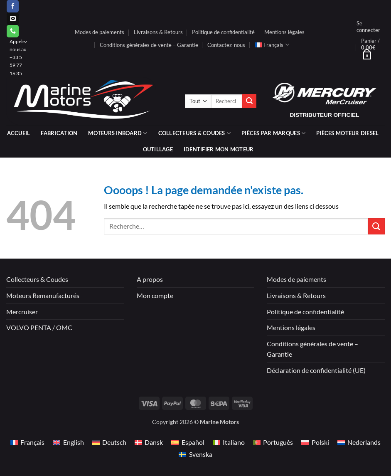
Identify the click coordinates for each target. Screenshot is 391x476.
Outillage (158, 149)
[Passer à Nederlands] (359, 442)
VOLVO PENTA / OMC (39, 327)
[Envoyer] (249, 101)
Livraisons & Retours (158, 32)
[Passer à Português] (273, 442)
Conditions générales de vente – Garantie (149, 45)
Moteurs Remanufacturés (42, 295)
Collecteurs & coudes (194, 133)
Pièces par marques (273, 133)
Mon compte (155, 295)
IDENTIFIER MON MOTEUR (218, 149)
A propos (150, 279)
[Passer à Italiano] (229, 442)
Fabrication (59, 133)
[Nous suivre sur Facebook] (13, 6)
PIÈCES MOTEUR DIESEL (347, 133)
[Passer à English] (68, 442)
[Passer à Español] (187, 442)
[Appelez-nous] (13, 31)
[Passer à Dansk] (148, 442)
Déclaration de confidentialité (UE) (316, 370)
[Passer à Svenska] (195, 454)
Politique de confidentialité (223, 32)
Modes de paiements (99, 32)
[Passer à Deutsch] (109, 442)
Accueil (18, 133)
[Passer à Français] (27, 442)
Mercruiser (22, 312)
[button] (368, 26)
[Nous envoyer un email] (13, 18)
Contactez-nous (226, 45)
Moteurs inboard (117, 133)
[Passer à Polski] (315, 442)
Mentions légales (284, 32)
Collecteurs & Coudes (37, 279)
